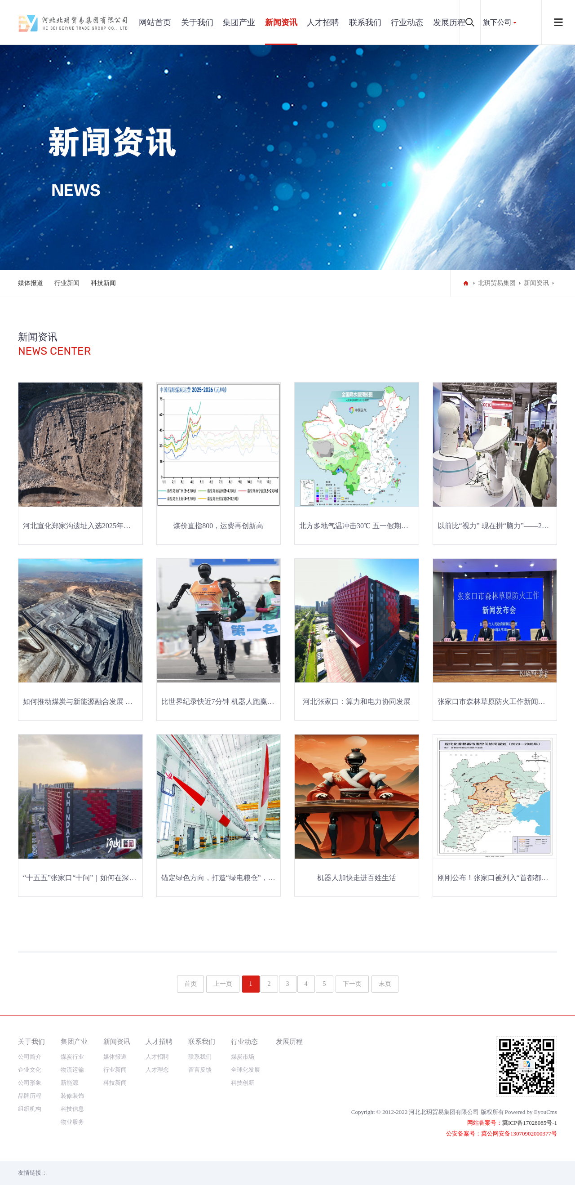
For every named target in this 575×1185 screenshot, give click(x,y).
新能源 (69, 1082)
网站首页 (155, 22)
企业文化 (29, 1069)
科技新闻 (103, 283)
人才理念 (157, 1069)
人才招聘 (323, 22)
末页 (385, 983)
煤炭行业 (72, 1056)
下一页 (352, 983)
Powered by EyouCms (531, 1112)
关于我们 (197, 22)
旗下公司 (497, 22)
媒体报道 (30, 283)
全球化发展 (245, 1069)
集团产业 (239, 22)
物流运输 (72, 1069)
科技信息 (72, 1108)
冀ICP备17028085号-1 (529, 1122)
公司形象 (29, 1082)
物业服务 (72, 1121)
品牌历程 (29, 1095)
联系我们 (365, 22)
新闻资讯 (281, 22)
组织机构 (29, 1108)
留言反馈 (200, 1069)
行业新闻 (67, 283)
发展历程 (449, 22)
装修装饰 (72, 1095)
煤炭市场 (242, 1056)
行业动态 (407, 22)
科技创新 (242, 1082)
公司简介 (29, 1056)
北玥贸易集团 (497, 283)
